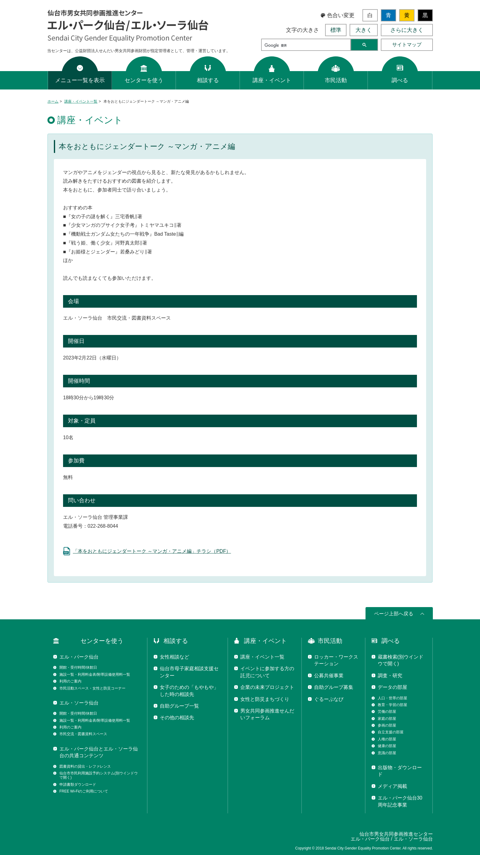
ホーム (52, 101)
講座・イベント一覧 (80, 101)
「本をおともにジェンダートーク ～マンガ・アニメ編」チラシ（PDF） (152, 551)
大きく (363, 30)
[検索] (305, 45)
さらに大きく (406, 30)
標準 (335, 30)
